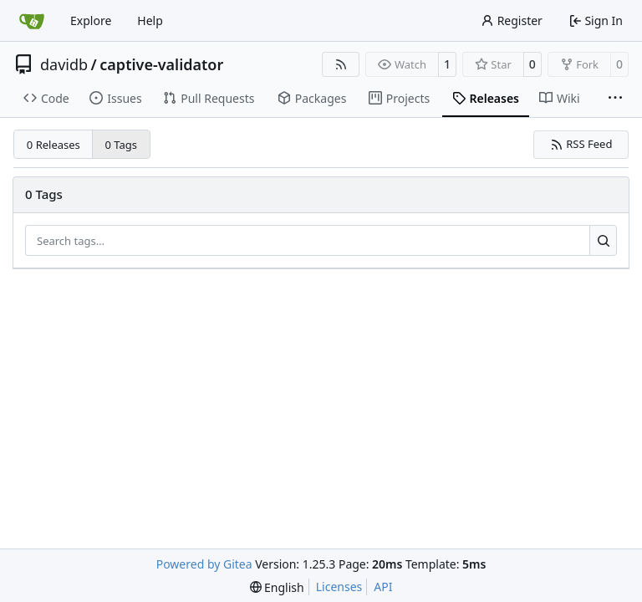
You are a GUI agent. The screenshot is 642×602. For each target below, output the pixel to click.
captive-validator (161, 64)
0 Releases (53, 144)
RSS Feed (581, 143)
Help (150, 20)
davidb (64, 64)
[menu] (277, 587)
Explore (90, 20)
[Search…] (603, 241)
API (383, 586)
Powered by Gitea (204, 564)
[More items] (615, 98)
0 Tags (121, 144)
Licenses (339, 586)
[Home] (31, 21)
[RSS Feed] (341, 64)
